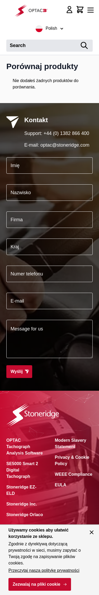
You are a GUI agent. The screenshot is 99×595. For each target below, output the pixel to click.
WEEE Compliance (73, 474)
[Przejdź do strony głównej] (32, 10)
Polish (50, 28)
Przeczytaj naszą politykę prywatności (43, 570)
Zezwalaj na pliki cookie (36, 584)
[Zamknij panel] (91, 532)
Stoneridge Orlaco (24, 514)
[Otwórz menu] (90, 10)
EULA (61, 485)
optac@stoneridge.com (64, 145)
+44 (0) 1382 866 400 (66, 133)
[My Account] (69, 9)
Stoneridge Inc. (21, 504)
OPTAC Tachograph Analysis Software (24, 446)
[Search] (84, 46)
